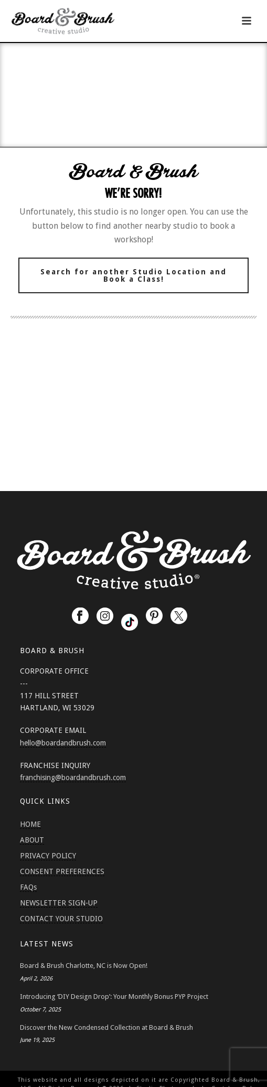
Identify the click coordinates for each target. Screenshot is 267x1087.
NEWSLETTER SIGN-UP (59, 903)
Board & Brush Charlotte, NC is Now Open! (83, 965)
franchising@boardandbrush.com (73, 777)
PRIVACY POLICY (48, 855)
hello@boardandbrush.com (63, 743)
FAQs (28, 887)
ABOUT (32, 840)
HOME (30, 824)
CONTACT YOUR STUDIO (61, 918)
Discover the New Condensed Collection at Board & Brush (106, 1027)
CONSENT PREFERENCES (62, 871)
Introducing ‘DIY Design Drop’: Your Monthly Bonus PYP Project (114, 996)
